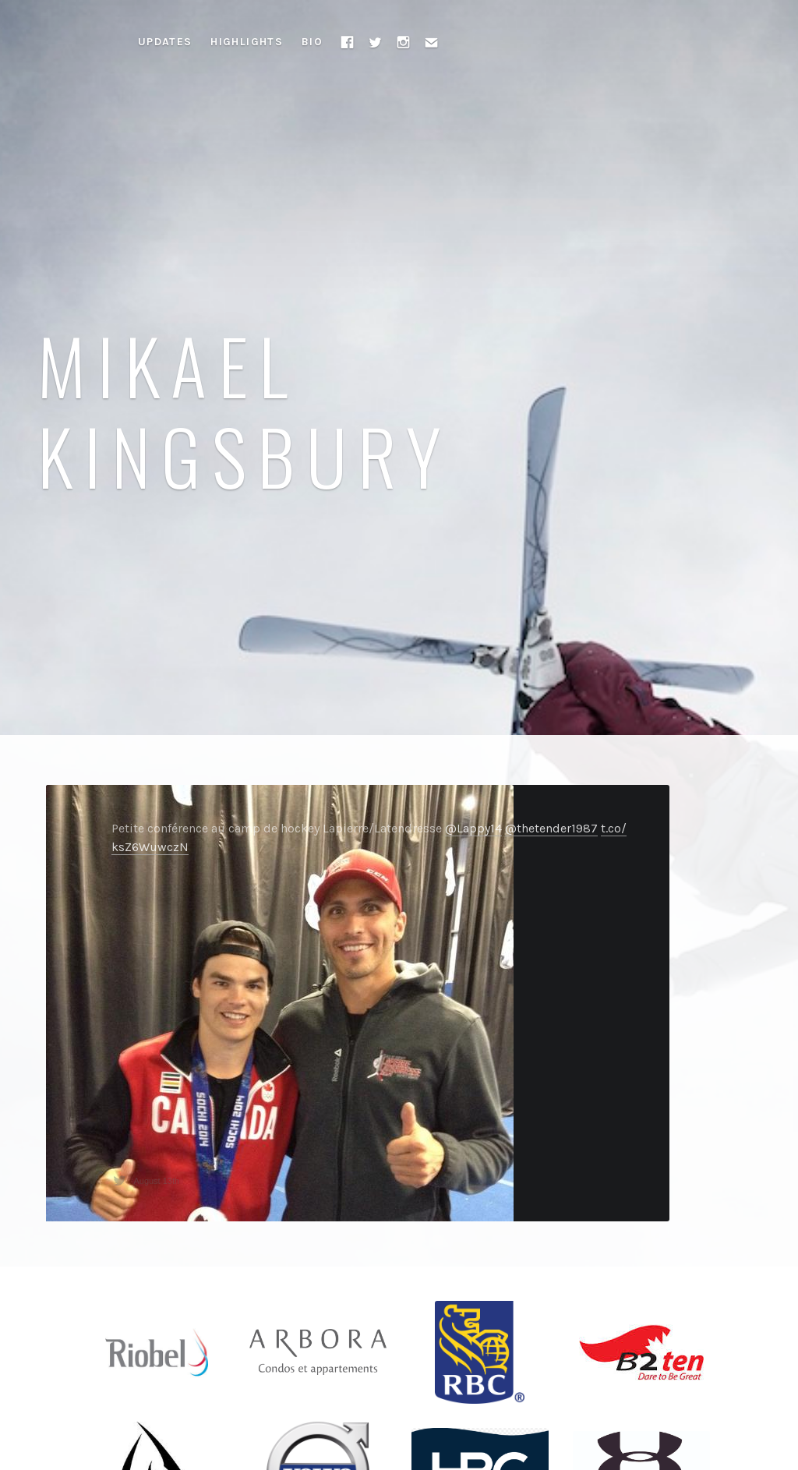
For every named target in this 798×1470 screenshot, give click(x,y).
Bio (312, 41)
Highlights (246, 41)
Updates (165, 41)
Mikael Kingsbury (245, 409)
